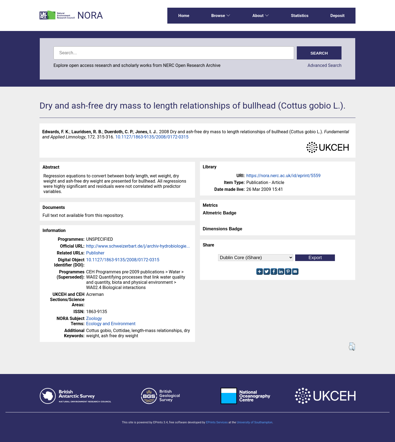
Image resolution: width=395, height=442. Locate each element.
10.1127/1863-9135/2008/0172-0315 (151, 137)
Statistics (300, 15)
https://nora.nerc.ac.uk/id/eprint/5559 (283, 175)
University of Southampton (254, 422)
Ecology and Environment (111, 323)
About (260, 15)
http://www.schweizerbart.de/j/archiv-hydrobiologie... (138, 246)
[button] (352, 346)
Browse (220, 15)
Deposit (337, 15)
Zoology (94, 318)
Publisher (95, 253)
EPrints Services (217, 422)
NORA (90, 15)
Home (183, 15)
